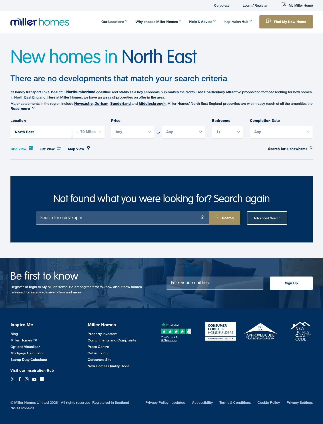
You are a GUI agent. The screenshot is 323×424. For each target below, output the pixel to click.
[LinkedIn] (42, 382)
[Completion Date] (281, 132)
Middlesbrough (152, 103)
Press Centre (98, 347)
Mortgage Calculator (27, 353)
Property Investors (102, 334)
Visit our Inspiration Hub (32, 370)
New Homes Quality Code (108, 366)
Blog (14, 334)
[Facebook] (19, 382)
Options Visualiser (25, 347)
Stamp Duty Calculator (28, 359)
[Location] (41, 132)
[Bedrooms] (227, 132)
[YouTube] (34, 382)
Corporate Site (99, 359)
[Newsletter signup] (215, 283)
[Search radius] (88, 132)
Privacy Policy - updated (165, 402)
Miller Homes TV (23, 340)
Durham (101, 103)
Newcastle (83, 103)
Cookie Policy (268, 402)
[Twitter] (12, 382)
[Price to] (183, 132)
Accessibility (202, 402)
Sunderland (120, 103)
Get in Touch (98, 353)
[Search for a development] (122, 218)
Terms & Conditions (235, 402)
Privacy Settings (300, 402)
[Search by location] (65, 132)
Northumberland (80, 92)
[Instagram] (26, 382)
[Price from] (132, 132)
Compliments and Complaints (112, 340)
